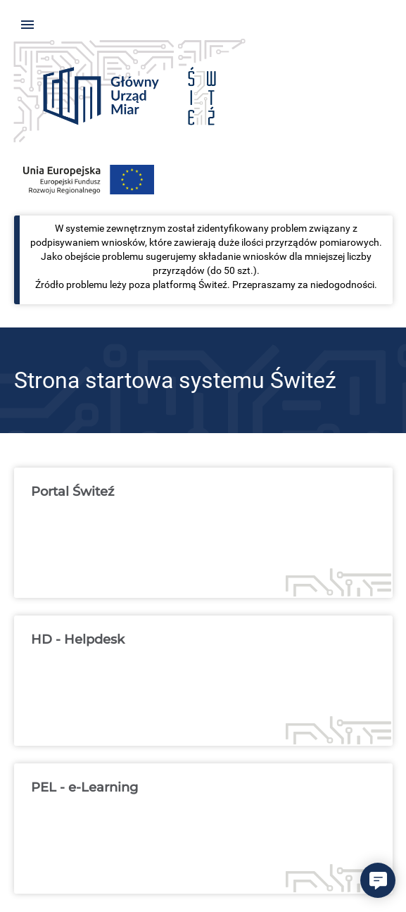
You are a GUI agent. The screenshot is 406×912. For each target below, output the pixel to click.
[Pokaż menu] (27, 25)
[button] (377, 880)
